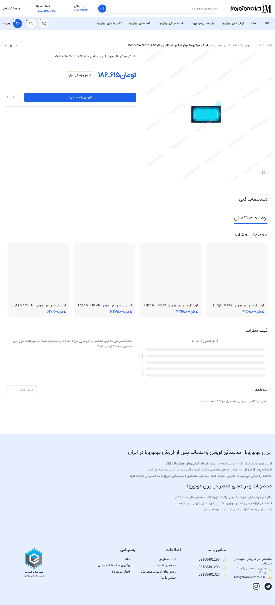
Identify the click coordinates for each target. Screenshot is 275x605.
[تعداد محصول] (13, 97)
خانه (269, 45)
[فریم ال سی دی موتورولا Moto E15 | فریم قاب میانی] (38, 273)
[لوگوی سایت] (250, 8)
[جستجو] (158, 9)
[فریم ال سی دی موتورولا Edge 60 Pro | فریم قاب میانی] (236, 273)
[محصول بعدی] (5, 45)
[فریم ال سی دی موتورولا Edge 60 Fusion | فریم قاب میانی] (170, 273)
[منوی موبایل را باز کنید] (267, 23)
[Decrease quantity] (19, 97)
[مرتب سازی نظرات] (22, 389)
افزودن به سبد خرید (80, 97)
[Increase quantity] (7, 97)
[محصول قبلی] (16, 45)
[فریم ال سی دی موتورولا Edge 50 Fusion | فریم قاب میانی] (104, 273)
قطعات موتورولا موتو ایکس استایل (237, 45)
